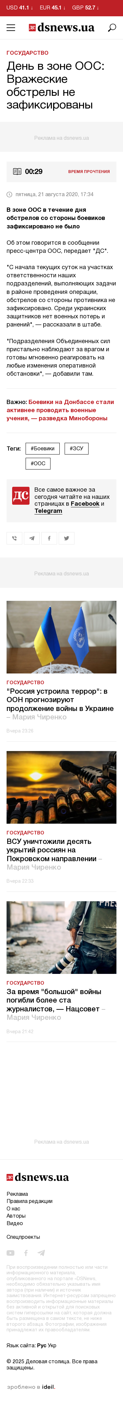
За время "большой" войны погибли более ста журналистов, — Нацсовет (56, 1005)
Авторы (16, 1216)
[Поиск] (112, 27)
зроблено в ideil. (31, 1387)
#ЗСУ (76, 449)
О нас (13, 1209)
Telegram (48, 511)
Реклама (17, 1194)
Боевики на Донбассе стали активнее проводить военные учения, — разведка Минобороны (60, 411)
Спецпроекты (23, 1237)
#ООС (38, 464)
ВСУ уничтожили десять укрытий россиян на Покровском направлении (54, 855)
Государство (28, 53)
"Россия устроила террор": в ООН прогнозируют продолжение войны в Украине (60, 704)
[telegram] (41, 1253)
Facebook (85, 504)
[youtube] (10, 1253)
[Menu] (11, 27)
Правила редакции (29, 1201)
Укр (52, 1346)
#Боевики (42, 449)
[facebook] (26, 1253)
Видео (15, 1224)
